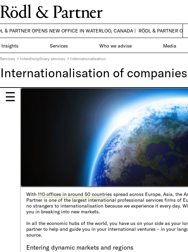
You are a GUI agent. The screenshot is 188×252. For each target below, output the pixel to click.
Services (7, 58)
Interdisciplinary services (42, 58)
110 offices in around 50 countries (75, 194)
